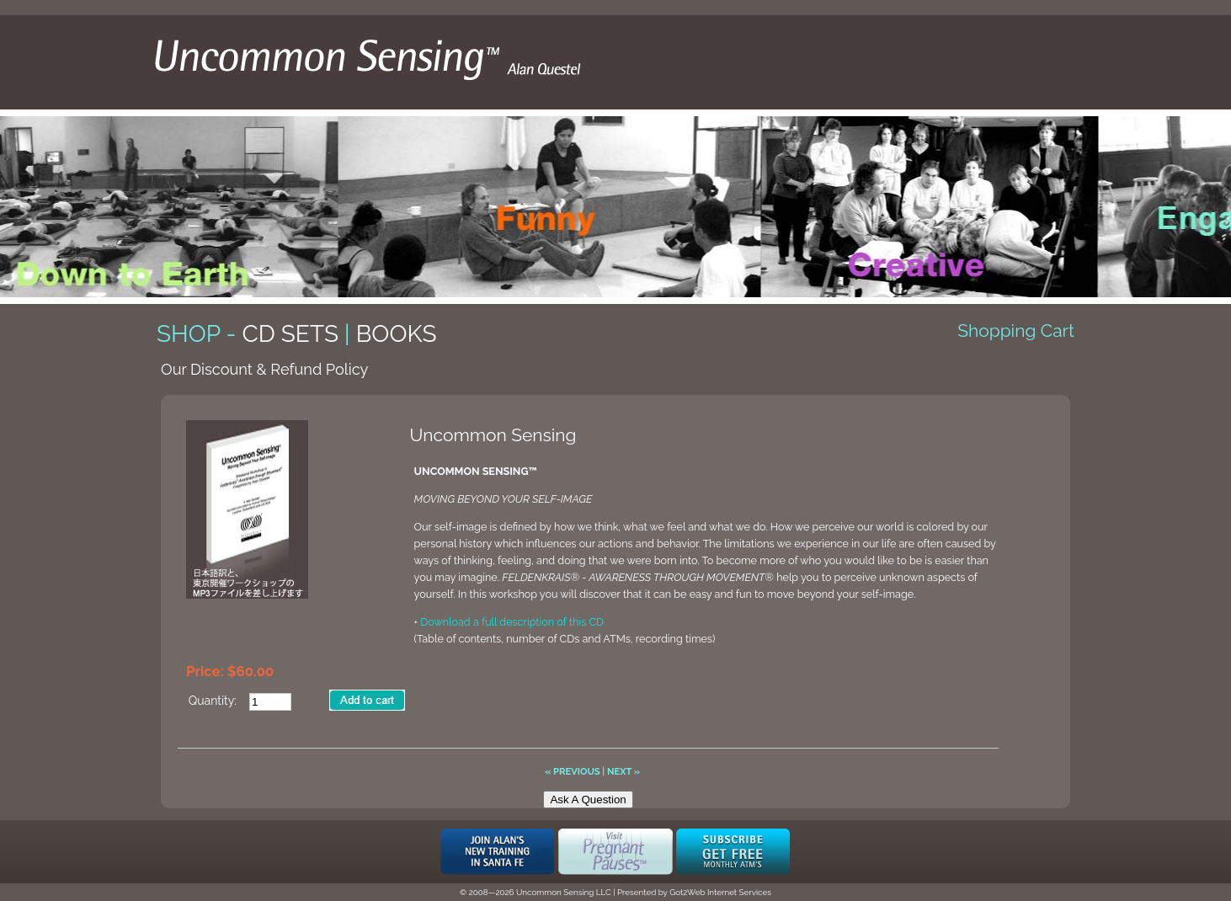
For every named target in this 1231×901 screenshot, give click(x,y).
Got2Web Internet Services (720, 892)
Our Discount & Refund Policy (264, 369)
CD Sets (290, 334)
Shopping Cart (1015, 330)
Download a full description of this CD (512, 622)
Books (396, 334)
